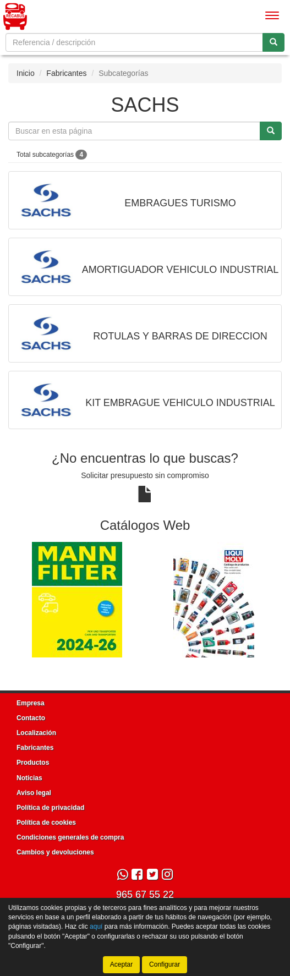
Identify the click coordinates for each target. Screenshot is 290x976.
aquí (96, 926)
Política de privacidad (50, 807)
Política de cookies (46, 822)
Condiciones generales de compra (70, 837)
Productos (33, 762)
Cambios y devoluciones (55, 852)
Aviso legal (34, 793)
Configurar (164, 964)
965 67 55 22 (145, 894)
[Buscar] (273, 42)
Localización (36, 733)
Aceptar (121, 964)
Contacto (31, 718)
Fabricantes (66, 73)
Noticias (29, 778)
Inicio (26, 73)
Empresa (31, 703)
